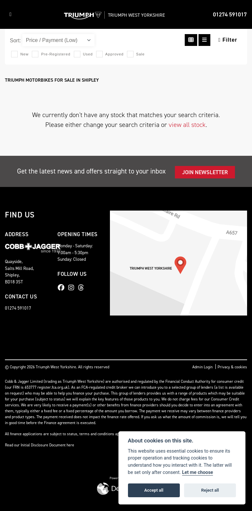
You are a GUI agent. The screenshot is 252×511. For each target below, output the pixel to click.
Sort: (15, 40)
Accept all (153, 490)
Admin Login (202, 367)
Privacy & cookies (232, 367)
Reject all (210, 490)
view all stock (187, 124)
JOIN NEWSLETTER (205, 172)
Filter (228, 40)
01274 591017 (230, 14)
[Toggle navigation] (10, 14)
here (70, 445)
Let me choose (197, 472)
